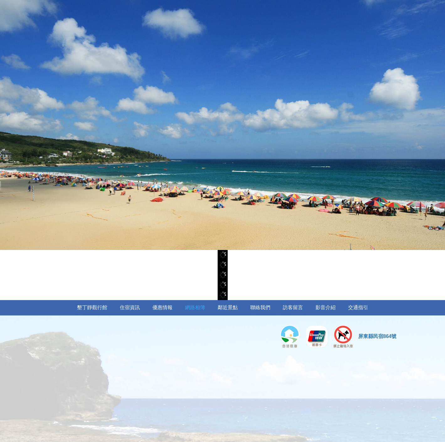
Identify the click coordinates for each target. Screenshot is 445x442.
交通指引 (358, 307)
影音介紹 (325, 307)
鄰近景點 (228, 307)
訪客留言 (293, 307)
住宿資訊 (130, 307)
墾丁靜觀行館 (92, 307)
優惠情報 (162, 307)
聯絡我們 (260, 307)
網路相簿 (195, 307)
